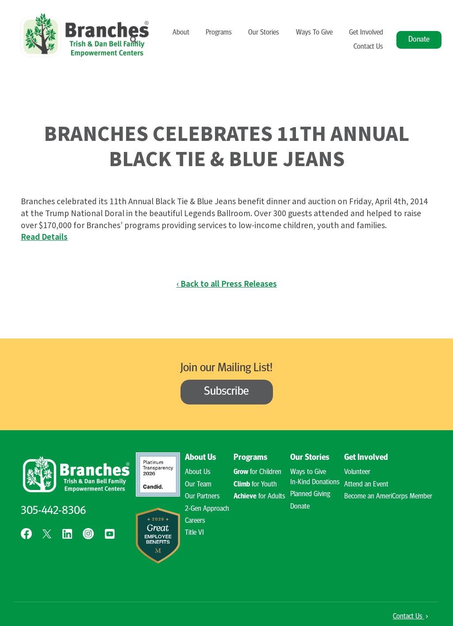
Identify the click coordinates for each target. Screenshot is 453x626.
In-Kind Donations (315, 482)
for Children (257, 472)
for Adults (259, 496)
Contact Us (368, 47)
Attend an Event (366, 484)
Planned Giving (310, 494)
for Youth (255, 484)
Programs (219, 32)
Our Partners (202, 496)
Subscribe (226, 392)
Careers (195, 521)
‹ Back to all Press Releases (227, 284)
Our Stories (263, 32)
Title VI (194, 533)
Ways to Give (308, 472)
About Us (200, 458)
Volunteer (357, 472)
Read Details (44, 237)
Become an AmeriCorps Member (388, 496)
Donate (419, 39)
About (181, 32)
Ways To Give (314, 32)
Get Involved (366, 32)
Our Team (198, 484)
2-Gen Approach (207, 509)
